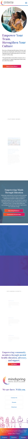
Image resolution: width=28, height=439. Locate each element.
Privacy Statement (18, 431)
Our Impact (14, 364)
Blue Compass (16, 433)
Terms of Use (10, 431)
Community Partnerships (14, 214)
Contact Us (14, 397)
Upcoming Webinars (13, 210)
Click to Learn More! (11, 66)
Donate (14, 402)
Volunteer (14, 407)
